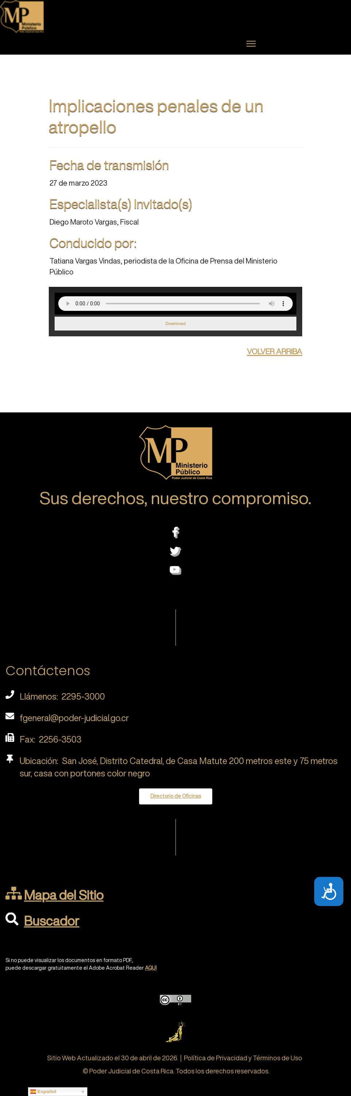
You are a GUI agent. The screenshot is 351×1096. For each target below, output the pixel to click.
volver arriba (274, 350)
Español (43, 1092)
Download (175, 323)
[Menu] (251, 44)
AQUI (151, 967)
